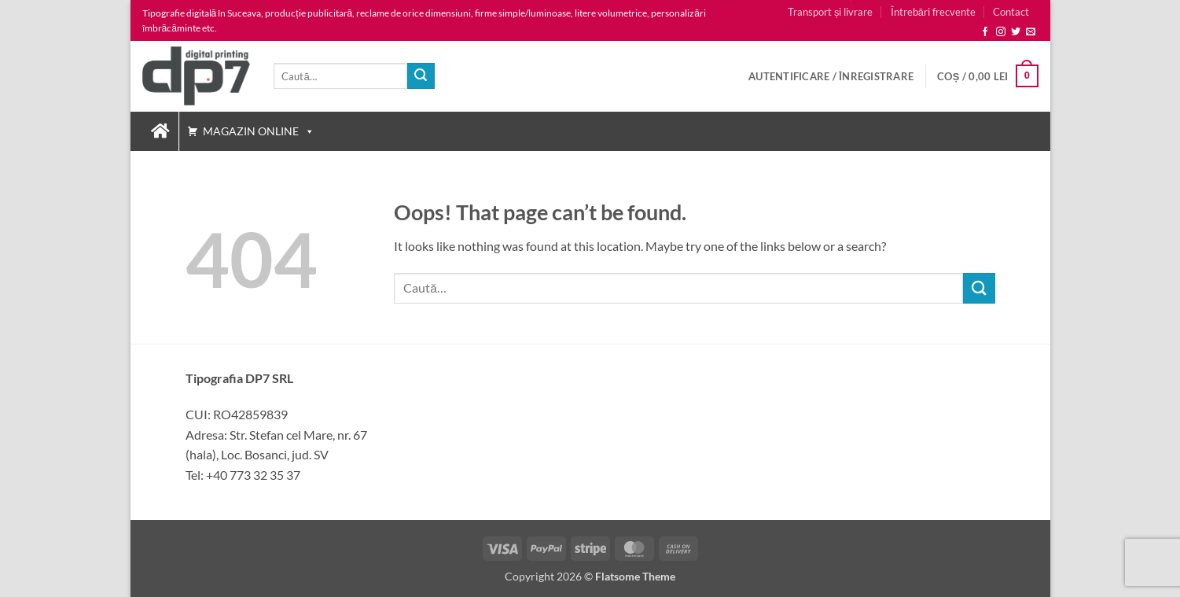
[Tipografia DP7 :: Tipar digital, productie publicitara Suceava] (160, 131)
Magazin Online (258, 131)
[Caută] (420, 76)
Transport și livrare (830, 12)
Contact (1011, 12)
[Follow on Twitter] (1015, 32)
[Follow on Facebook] (985, 32)
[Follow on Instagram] (1000, 32)
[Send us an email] (1030, 32)
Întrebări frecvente (933, 12)
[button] (830, 76)
